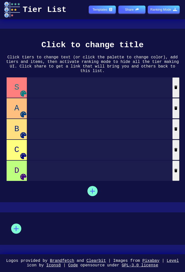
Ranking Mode (163, 9)
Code (73, 265)
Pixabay (150, 259)
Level (173, 259)
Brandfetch (62, 259)
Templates (102, 9)
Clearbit (96, 259)
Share (132, 9)
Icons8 (53, 265)
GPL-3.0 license (140, 265)
